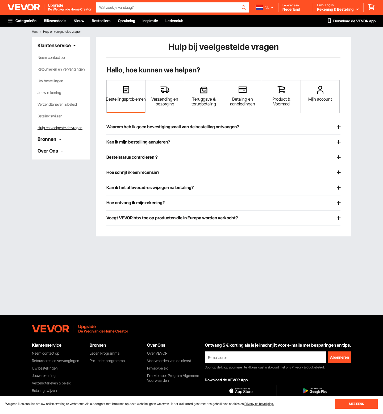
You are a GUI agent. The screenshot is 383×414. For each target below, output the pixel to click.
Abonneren (339, 357)
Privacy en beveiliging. (259, 404)
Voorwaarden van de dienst (169, 360)
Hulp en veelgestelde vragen (60, 127)
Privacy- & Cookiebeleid (308, 367)
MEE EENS (356, 404)
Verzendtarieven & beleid (57, 104)
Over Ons (48, 151)
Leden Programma (104, 353)
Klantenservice (54, 45)
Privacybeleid (157, 368)
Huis (35, 32)
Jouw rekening (49, 92)
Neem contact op (51, 57)
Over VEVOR (157, 353)
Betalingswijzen (50, 116)
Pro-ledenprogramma (107, 360)
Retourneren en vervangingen (61, 69)
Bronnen (47, 139)
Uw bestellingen (50, 81)
